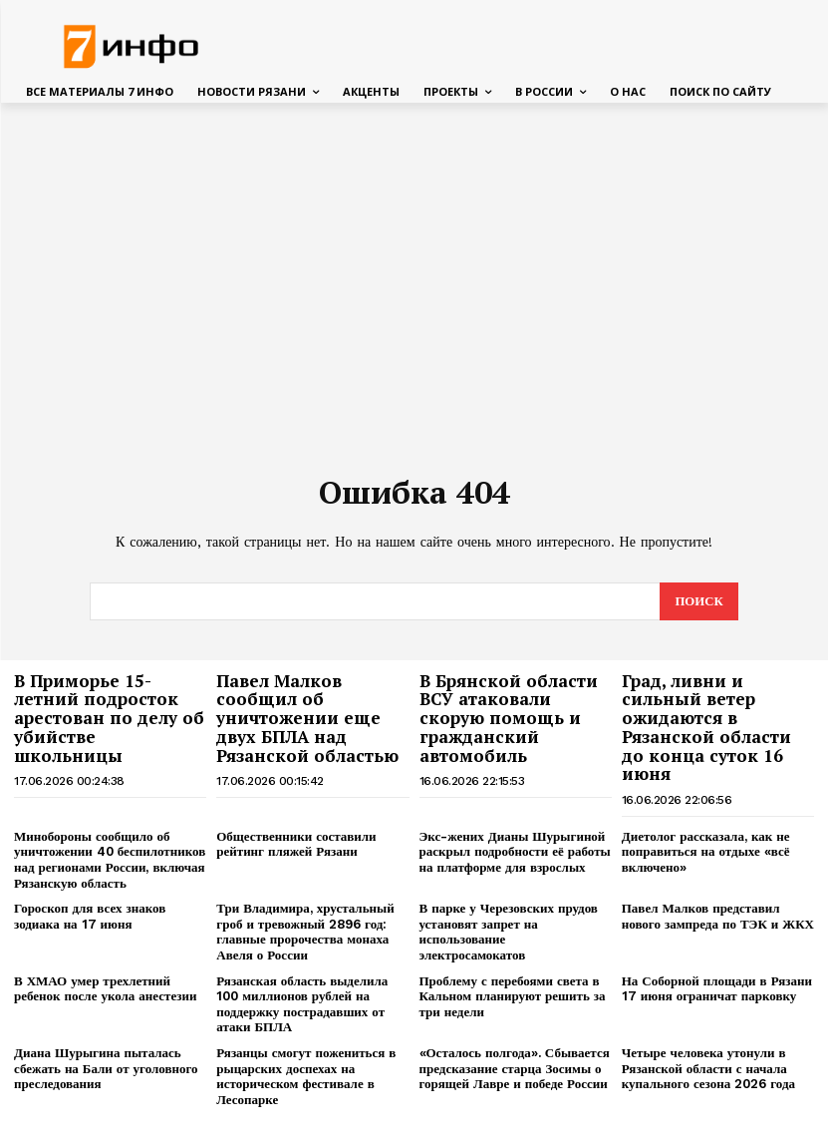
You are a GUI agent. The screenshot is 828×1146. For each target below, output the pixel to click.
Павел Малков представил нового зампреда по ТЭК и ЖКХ (718, 915)
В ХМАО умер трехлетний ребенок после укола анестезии (105, 986)
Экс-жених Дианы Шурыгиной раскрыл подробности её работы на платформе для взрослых (515, 851)
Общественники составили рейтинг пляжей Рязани (296, 843)
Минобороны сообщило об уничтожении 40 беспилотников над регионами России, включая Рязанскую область (109, 859)
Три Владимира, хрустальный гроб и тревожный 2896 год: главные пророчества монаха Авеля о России (305, 930)
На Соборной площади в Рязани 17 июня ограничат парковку (717, 986)
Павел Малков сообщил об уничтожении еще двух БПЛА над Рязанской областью (307, 717)
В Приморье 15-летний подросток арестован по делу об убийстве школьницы (109, 717)
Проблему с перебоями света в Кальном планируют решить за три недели (512, 994)
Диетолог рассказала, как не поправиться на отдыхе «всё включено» (706, 851)
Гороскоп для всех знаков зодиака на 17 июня (89, 915)
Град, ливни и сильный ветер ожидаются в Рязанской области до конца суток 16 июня (706, 726)
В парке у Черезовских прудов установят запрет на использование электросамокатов (508, 930)
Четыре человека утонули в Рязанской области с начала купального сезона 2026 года (708, 1067)
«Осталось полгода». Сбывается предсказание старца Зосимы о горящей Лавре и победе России (514, 1067)
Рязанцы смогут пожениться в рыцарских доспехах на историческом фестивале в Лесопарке (306, 1075)
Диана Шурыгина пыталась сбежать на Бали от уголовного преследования (106, 1067)
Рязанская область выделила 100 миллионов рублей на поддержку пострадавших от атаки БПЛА (302, 1002)
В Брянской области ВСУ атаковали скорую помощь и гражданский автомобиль (508, 717)
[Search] (699, 600)
